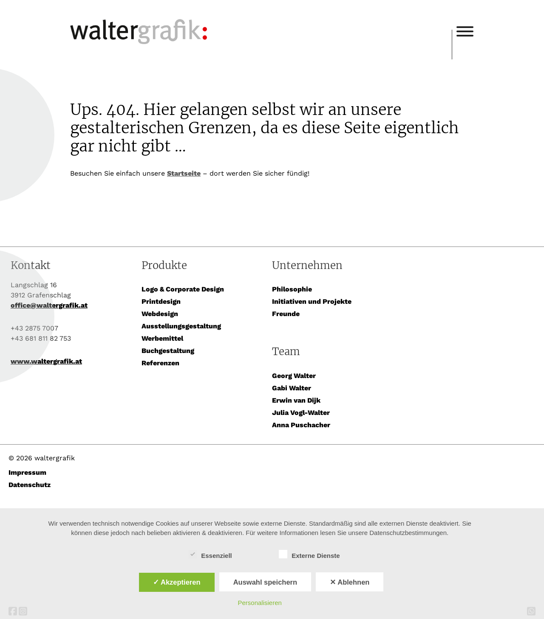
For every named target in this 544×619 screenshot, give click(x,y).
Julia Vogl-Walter (301, 413)
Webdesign (160, 314)
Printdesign (161, 301)
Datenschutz (29, 485)
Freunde (286, 314)
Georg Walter (294, 376)
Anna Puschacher (301, 425)
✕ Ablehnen (349, 582)
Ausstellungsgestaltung (181, 326)
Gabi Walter (291, 388)
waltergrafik (261, 20)
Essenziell (210, 554)
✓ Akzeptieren (177, 582)
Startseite (184, 173)
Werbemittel (162, 338)
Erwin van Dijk (296, 400)
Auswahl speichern (265, 582)
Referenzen (160, 363)
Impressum (27, 472)
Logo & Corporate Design (183, 289)
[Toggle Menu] (464, 31)
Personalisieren (260, 602)
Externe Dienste (309, 554)
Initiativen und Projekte (311, 301)
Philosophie (292, 289)
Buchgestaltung (168, 351)
